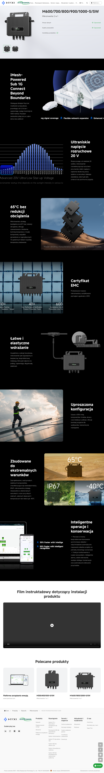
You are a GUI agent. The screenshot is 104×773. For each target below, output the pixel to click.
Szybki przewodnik (48, 28)
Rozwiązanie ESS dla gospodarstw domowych (54, 731)
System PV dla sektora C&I (54, 740)
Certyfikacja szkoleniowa (64, 735)
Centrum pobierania (66, 724)
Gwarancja (64, 739)
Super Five (89, 728)
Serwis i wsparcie (56, 3)
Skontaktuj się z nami (92, 725)
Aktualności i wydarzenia (68, 3)
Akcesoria (38, 729)
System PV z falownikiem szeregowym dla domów (53, 724)
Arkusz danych (46, 23)
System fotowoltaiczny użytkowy (54, 749)
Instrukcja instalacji (66, 727)
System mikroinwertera (55, 736)
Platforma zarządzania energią (41, 733)
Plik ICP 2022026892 (43, 770)
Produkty (32, 3)
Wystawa (76, 727)
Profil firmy (90, 722)
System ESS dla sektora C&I (53, 744)
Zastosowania (46, 3)
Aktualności (77, 724)
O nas (77, 3)
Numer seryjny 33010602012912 (61, 770)
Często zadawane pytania (66, 731)
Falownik (38, 722)
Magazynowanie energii (40, 726)
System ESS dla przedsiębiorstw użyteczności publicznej (53, 755)
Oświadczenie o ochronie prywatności (90, 770)
